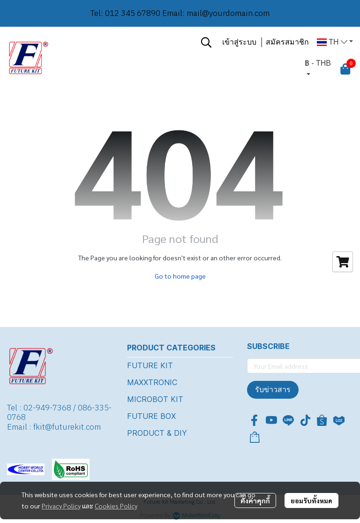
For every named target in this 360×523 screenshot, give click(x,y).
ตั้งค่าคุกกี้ (255, 500)
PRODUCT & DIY (157, 433)
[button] (206, 42)
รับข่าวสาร (273, 389)
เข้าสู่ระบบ (239, 42)
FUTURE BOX (151, 416)
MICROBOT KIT (155, 399)
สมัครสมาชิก (287, 42)
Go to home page (180, 276)
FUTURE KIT (150, 365)
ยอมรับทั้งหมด (311, 500)
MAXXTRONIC (152, 382)
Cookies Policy (116, 505)
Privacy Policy (61, 505)
